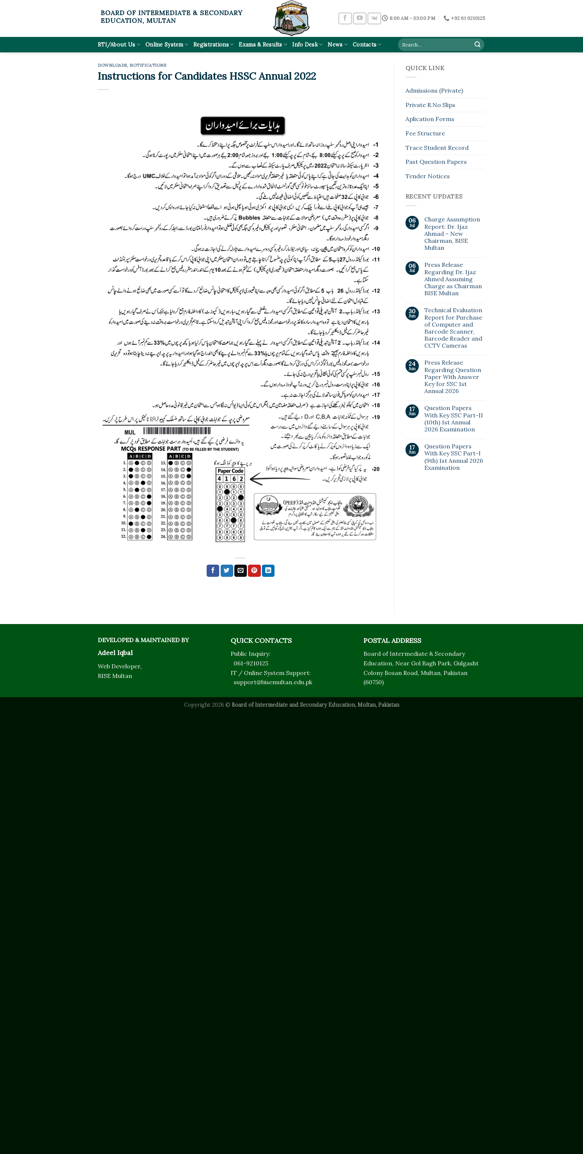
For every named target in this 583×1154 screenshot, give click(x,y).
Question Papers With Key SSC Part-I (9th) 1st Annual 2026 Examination (453, 457)
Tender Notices (428, 176)
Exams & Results (263, 44)
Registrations (213, 44)
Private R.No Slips (430, 104)
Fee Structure (425, 133)
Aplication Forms (430, 119)
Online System (166, 44)
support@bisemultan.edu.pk (273, 682)
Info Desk (307, 44)
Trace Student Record (437, 147)
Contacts (367, 44)
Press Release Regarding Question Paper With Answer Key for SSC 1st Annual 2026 (452, 377)
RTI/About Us (119, 44)
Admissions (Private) (434, 90)
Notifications (148, 65)
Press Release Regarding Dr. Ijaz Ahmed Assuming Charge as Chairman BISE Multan (453, 279)
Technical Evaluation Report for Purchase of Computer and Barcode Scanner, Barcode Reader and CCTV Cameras (453, 328)
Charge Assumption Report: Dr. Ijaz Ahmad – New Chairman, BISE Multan (452, 233)
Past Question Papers (436, 161)
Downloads (112, 65)
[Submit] (477, 44)
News (338, 44)
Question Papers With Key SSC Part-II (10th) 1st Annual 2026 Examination (453, 418)
